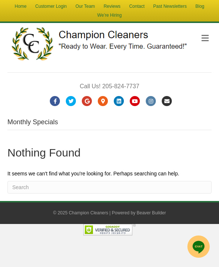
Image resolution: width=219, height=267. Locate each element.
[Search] (109, 187)
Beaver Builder (151, 212)
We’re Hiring (109, 15)
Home (20, 6)
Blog (199, 6)
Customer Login (51, 6)
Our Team (85, 6)
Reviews (112, 6)
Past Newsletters (170, 6)
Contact (136, 6)
